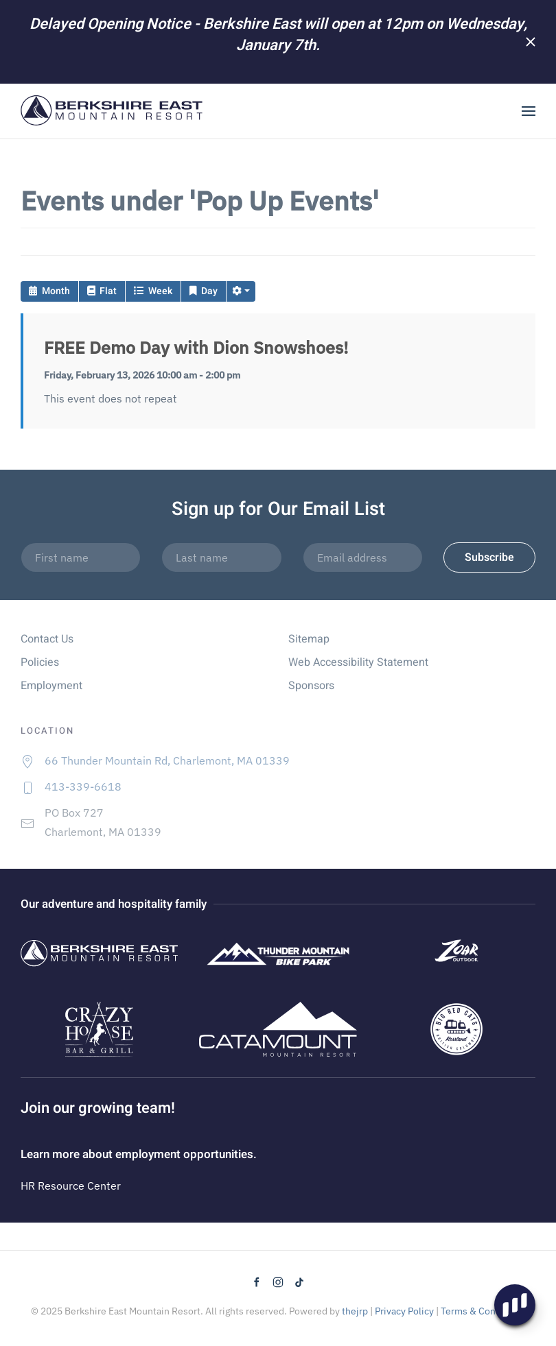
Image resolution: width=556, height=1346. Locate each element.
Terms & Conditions (483, 1311)
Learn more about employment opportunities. (139, 1154)
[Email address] (363, 557)
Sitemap (308, 639)
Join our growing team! (98, 1108)
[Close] (530, 42)
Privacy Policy (404, 1311)
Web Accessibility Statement (358, 662)
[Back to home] (112, 111)
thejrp (355, 1311)
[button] (528, 111)
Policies (40, 662)
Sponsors (311, 685)
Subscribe (489, 557)
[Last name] (221, 557)
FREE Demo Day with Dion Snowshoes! (196, 348)
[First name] (81, 557)
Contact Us (47, 639)
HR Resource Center (71, 1185)
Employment (51, 685)
